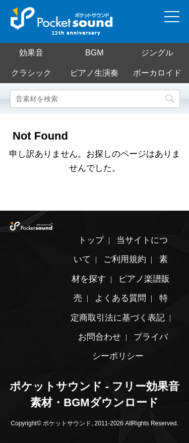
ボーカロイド (157, 73)
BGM (94, 52)
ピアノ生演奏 (94, 73)
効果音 (31, 52)
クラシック (31, 73)
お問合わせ (99, 337)
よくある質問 (120, 298)
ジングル (157, 52)
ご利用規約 (124, 259)
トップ (91, 240)
